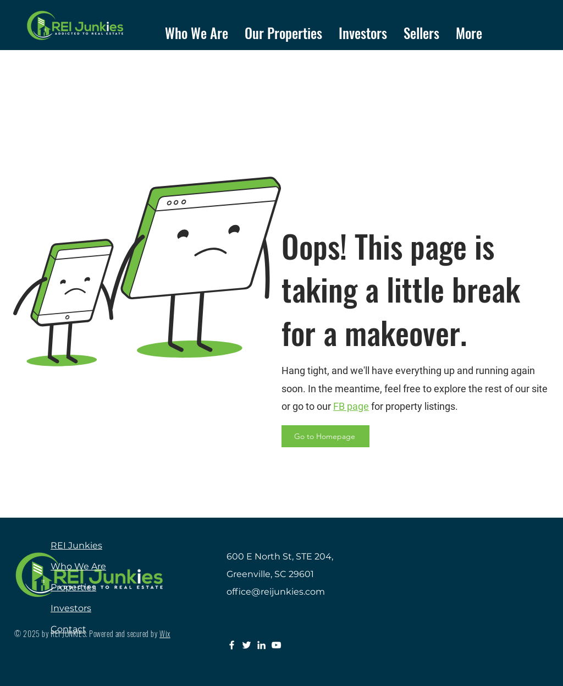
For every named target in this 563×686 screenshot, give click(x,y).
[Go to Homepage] (325, 436)
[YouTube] (276, 645)
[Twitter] (246, 645)
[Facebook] (232, 645)
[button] (283, 29)
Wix (164, 633)
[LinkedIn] (261, 645)
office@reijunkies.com (276, 591)
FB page (351, 406)
